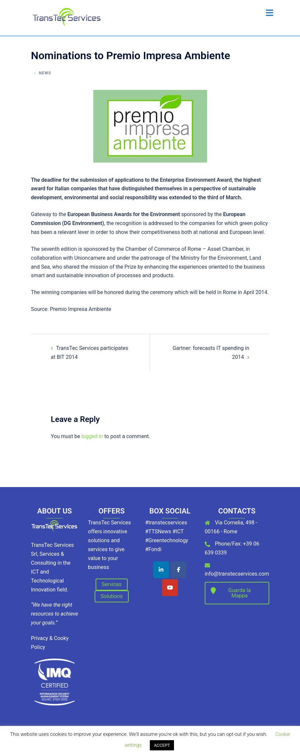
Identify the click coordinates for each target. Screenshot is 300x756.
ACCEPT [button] (162, 745)
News (45, 73)
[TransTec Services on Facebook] (179, 569)
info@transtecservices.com (237, 574)
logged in (92, 436)
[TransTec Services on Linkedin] (161, 569)
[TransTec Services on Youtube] (170, 587)
